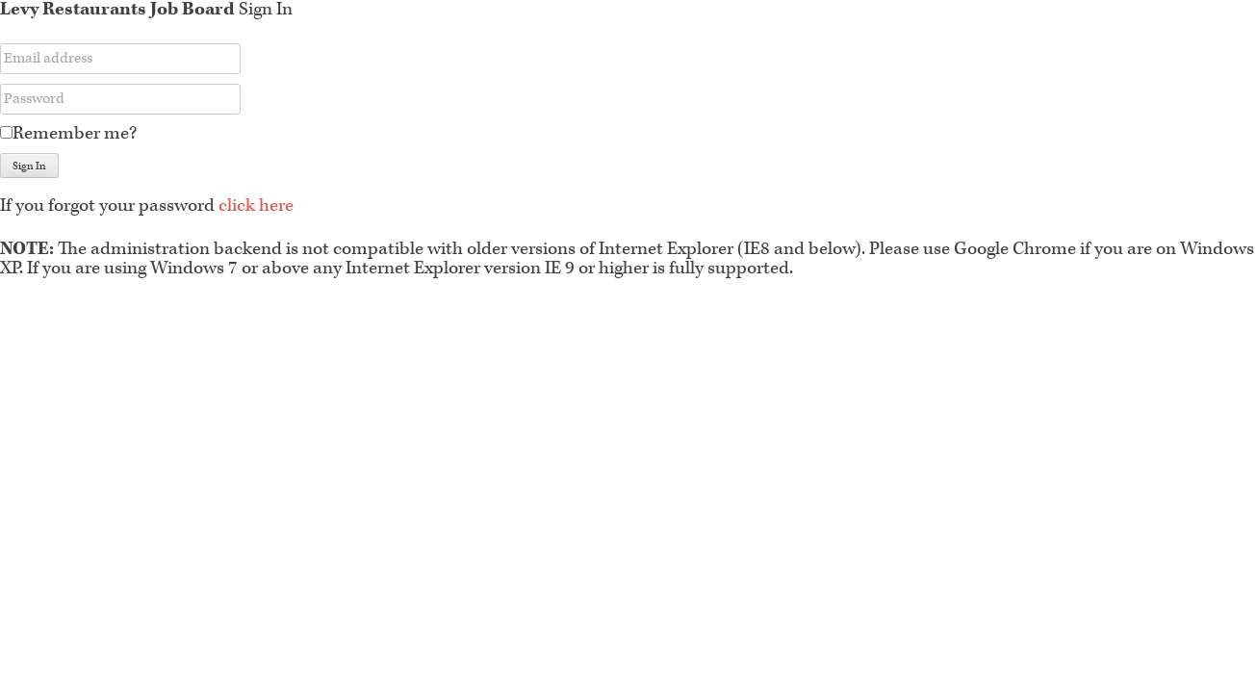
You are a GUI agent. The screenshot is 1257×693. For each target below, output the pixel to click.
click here (256, 205)
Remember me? (75, 133)
